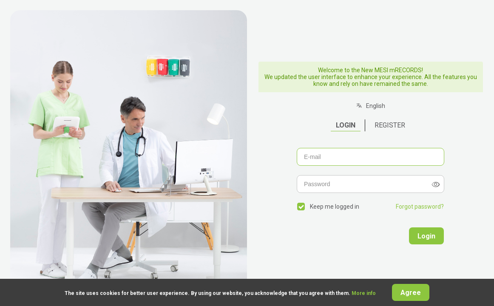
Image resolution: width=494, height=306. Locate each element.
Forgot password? (420, 206)
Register (390, 125)
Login (345, 125)
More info (364, 293)
